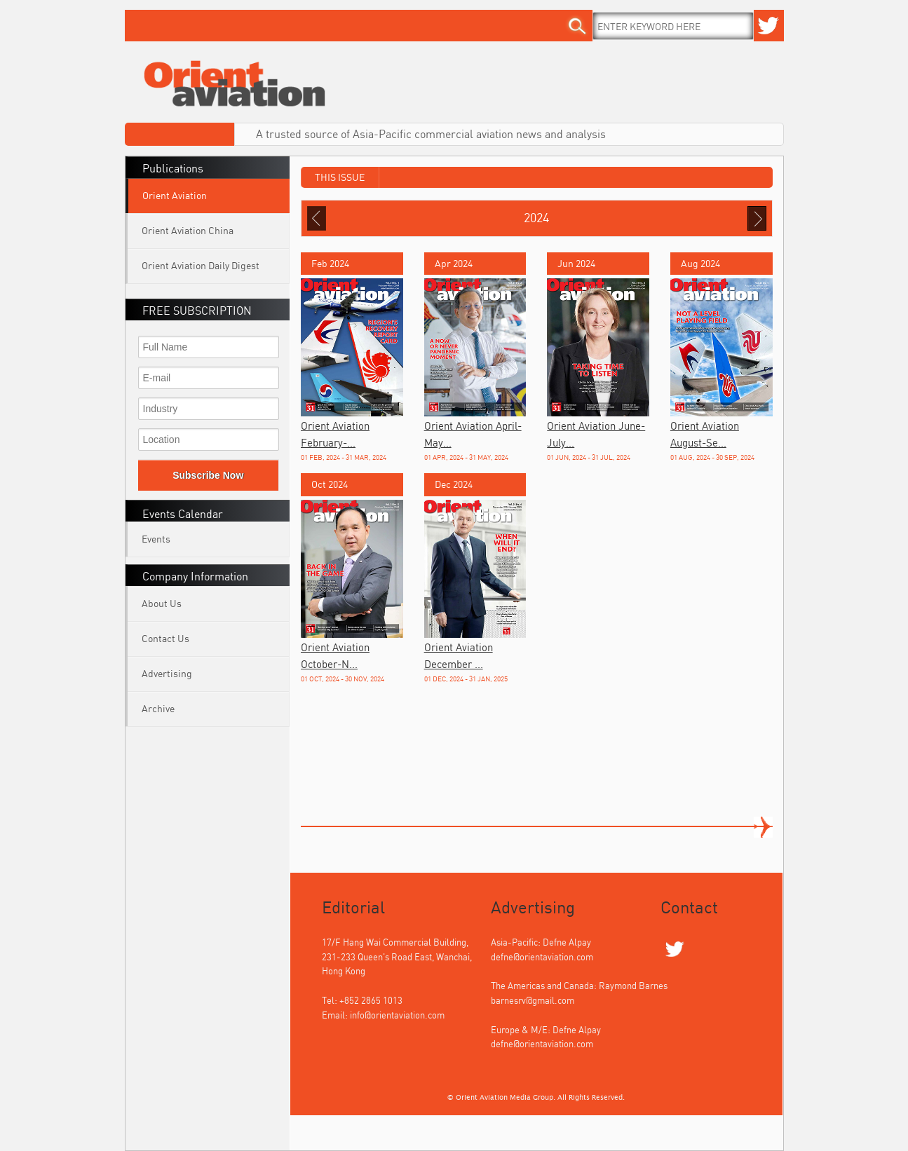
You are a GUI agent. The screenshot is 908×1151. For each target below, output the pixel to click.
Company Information (195, 576)
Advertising (167, 673)
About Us (162, 603)
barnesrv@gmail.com (532, 1000)
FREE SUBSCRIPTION (197, 311)
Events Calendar (182, 514)
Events (156, 539)
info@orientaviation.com (397, 1015)
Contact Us (165, 638)
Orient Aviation (174, 195)
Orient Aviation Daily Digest (200, 265)
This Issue (340, 177)
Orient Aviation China (187, 230)
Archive (158, 708)
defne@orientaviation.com (542, 956)
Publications (172, 168)
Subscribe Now (207, 475)
